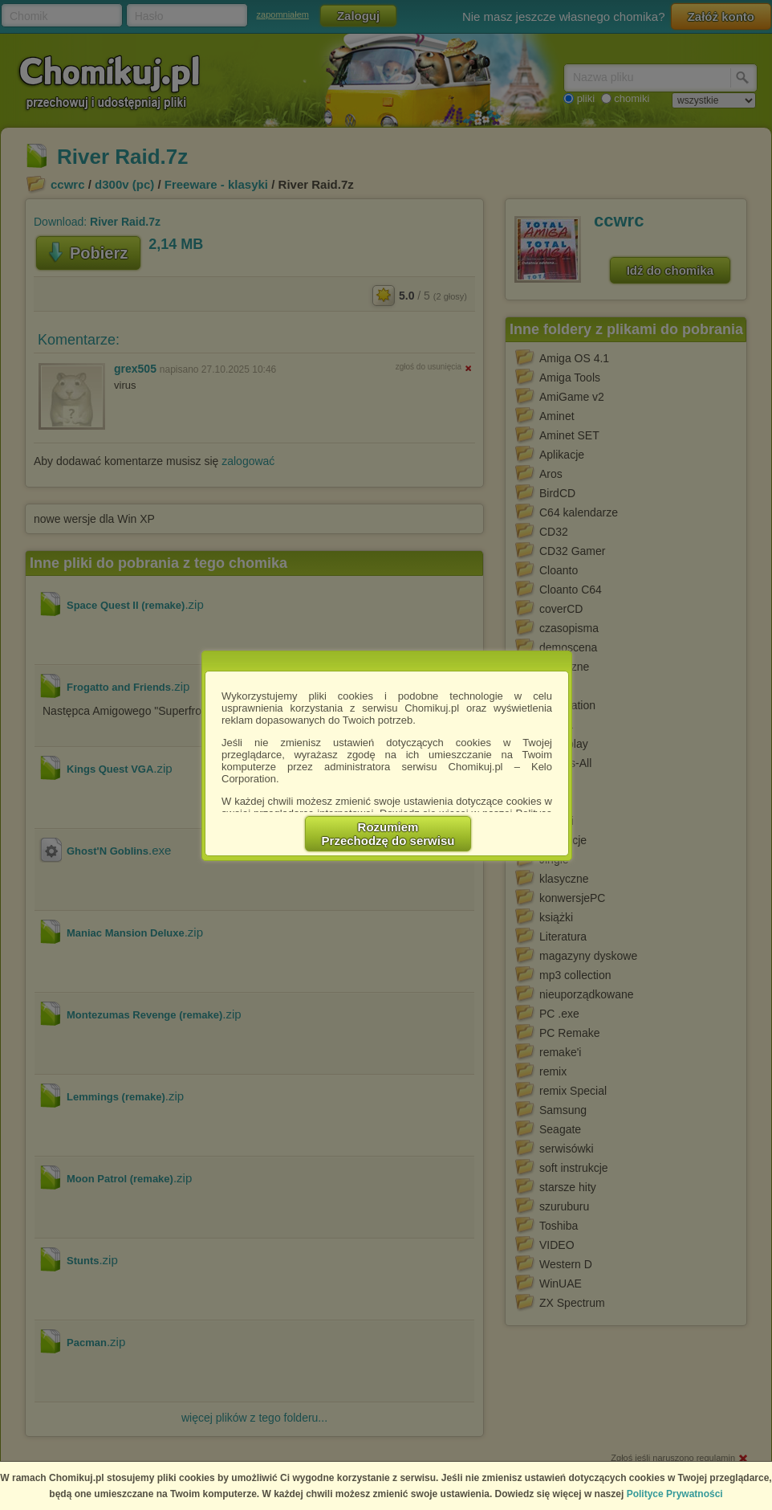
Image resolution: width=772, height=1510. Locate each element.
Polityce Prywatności (675, 1494)
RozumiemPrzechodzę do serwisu (388, 833)
